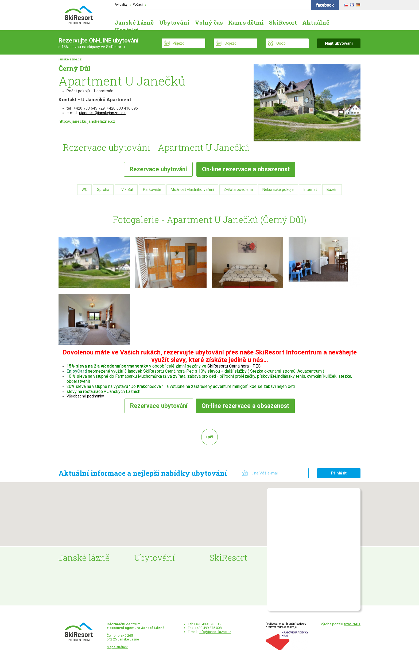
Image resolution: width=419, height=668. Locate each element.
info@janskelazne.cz (215, 632)
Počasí (138, 4)
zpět (209, 437)
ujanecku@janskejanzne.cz (102, 113)
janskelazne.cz (70, 59)
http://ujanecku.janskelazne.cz (87, 121)
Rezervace (158, 169)
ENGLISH (351, 4)
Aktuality (121, 4)
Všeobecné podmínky (85, 396)
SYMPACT (352, 624)
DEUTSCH (357, 4)
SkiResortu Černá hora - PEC (234, 366)
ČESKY (345, 4)
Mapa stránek (117, 647)
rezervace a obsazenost (246, 169)
